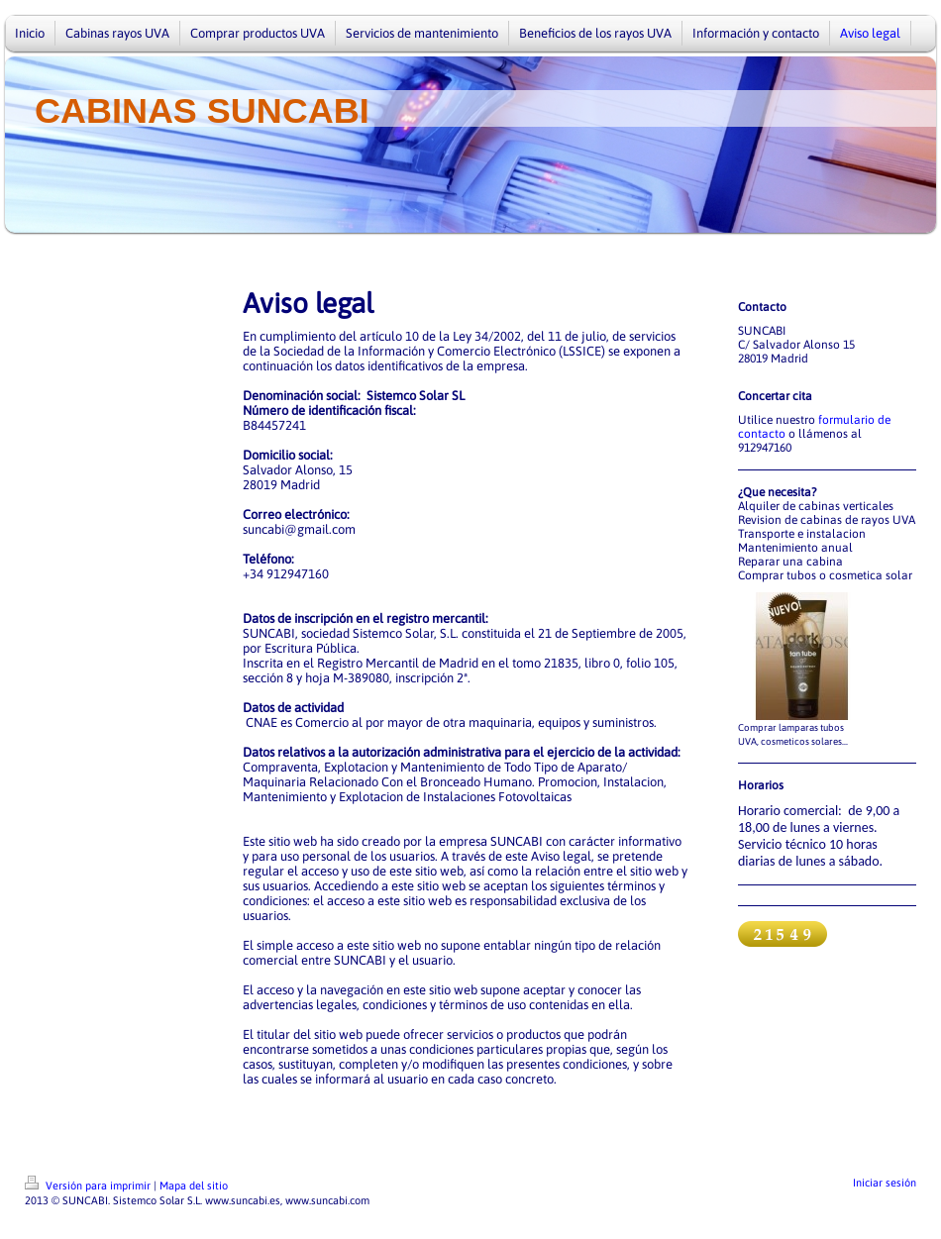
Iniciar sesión (884, 1182)
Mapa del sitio (193, 1185)
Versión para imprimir (89, 1185)
